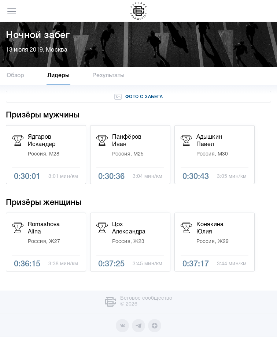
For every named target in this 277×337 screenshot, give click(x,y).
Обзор (16, 75)
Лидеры (58, 75)
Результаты (108, 75)
